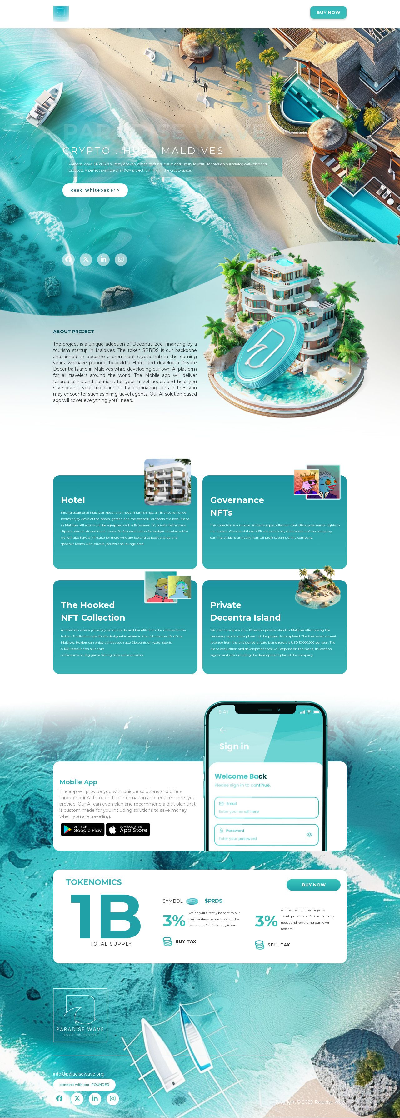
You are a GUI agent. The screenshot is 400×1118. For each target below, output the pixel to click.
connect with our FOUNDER (84, 1084)
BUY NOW (328, 12)
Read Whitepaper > (95, 190)
